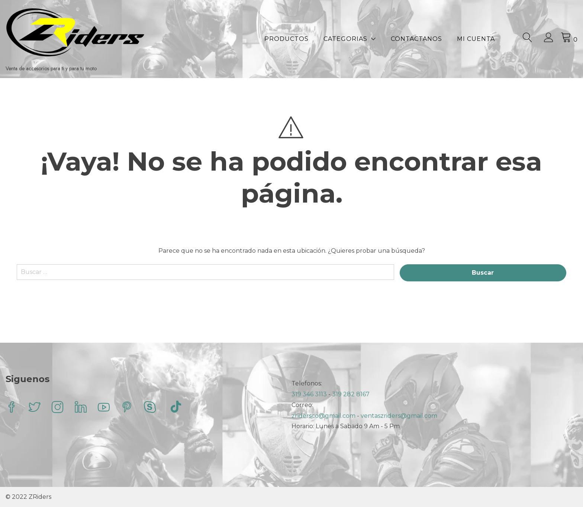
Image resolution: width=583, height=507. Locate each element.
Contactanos (416, 38)
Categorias (345, 38)
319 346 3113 (310, 394)
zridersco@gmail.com (323, 415)
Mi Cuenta (476, 38)
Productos (286, 38)
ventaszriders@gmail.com (399, 415)
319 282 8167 (351, 394)
